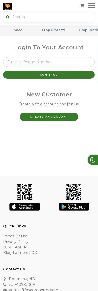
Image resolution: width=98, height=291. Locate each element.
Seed (18, 30)
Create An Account (49, 116)
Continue (49, 74)
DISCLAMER (15, 247)
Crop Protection (55, 30)
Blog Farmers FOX (20, 252)
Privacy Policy (15, 241)
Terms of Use (15, 236)
